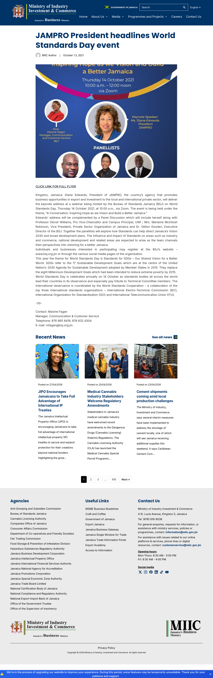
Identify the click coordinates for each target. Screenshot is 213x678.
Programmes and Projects (147, 16)
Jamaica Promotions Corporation (30, 587)
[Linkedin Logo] (156, 585)
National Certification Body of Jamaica (33, 602)
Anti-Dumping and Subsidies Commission (35, 522)
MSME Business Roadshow (102, 522)
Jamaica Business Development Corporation (37, 567)
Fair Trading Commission (25, 552)
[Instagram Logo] (145, 585)
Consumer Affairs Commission (28, 542)
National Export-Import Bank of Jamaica (34, 612)
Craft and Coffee (95, 527)
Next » (126, 493)
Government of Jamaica (100, 532)
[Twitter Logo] (140, 585)
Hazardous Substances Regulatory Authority (37, 562)
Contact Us (193, 16)
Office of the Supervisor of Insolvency (33, 622)
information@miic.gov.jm (182, 545)
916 (114, 493)
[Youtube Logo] (167, 585)
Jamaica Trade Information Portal (105, 553)
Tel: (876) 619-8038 (150, 532)
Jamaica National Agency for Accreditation (36, 582)
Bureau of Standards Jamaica (28, 527)
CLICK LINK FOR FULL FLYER (56, 186)
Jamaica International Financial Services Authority (40, 577)
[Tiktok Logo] (161, 585)
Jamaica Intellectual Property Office (32, 572)
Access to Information (98, 564)
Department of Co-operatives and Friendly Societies (42, 547)
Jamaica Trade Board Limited (28, 597)
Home (83, 16)
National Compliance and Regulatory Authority (38, 607)
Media (118, 16)
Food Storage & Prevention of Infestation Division (40, 557)
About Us (99, 16)
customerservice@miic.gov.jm (181, 558)
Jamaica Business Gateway (102, 543)
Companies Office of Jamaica (28, 537)
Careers (176, 16)
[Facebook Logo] (151, 585)
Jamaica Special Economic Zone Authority (36, 592)
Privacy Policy (106, 661)
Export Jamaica (94, 538)
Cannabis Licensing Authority (28, 532)
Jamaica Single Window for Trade (105, 548)
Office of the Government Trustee (30, 617)
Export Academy (95, 558)
